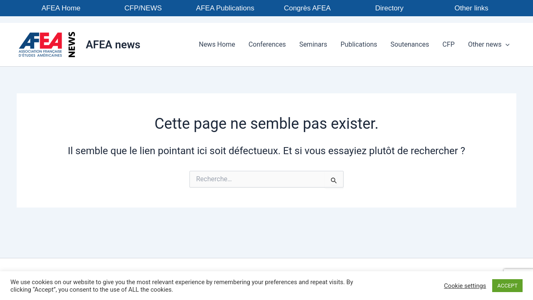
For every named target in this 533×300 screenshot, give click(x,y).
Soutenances (410, 44)
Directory (389, 8)
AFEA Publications (225, 8)
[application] (505, 44)
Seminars (313, 44)
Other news (489, 44)
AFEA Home (61, 8)
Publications (359, 44)
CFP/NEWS (143, 8)
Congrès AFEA (307, 8)
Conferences (267, 44)
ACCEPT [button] (507, 285)
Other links (471, 8)
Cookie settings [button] (465, 286)
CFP (449, 44)
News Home (217, 44)
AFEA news (113, 44)
